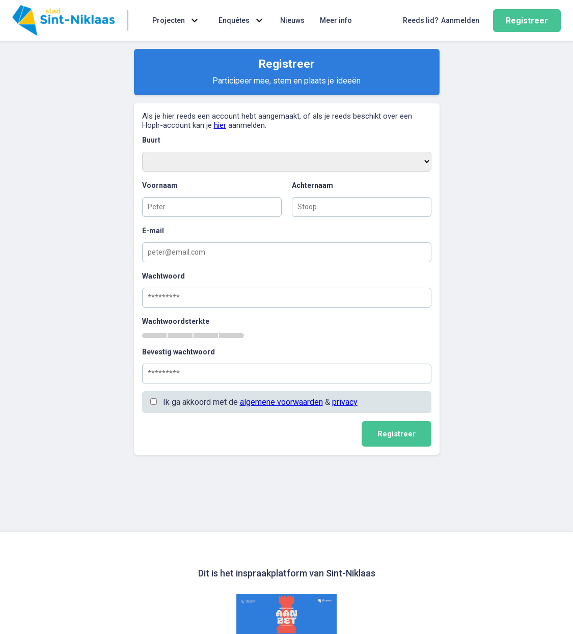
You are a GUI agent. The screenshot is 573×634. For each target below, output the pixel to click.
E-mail (153, 231)
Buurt (151, 140)
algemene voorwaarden (281, 402)
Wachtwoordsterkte (175, 321)
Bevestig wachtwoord (178, 352)
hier (220, 125)
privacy (345, 402)
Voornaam (160, 185)
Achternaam (312, 185)
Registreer (527, 20)
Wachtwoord (163, 276)
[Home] (63, 20)
